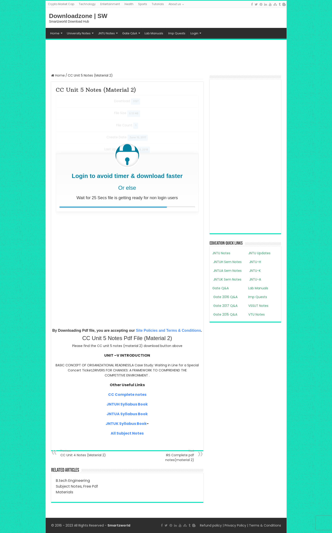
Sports (142, 4)
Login (194, 33)
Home (54, 33)
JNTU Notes (106, 33)
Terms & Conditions (265, 525)
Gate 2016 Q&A (224, 297)
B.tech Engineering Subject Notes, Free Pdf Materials (77, 486)
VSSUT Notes (258, 305)
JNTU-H (254, 262)
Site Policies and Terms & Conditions (168, 330)
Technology (87, 4)
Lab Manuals (154, 33)
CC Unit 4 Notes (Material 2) (84, 453)
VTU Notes (256, 314)
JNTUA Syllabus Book (127, 414)
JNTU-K (254, 270)
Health (129, 4)
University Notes (79, 33)
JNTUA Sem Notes (227, 270)
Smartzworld (118, 525)
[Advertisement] (166, 56)
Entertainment (110, 4)
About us (175, 4)
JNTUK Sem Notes (226, 279)
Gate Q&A (129, 33)
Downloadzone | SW (78, 15)
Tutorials (158, 4)
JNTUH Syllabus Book (127, 404)
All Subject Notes (127, 433)
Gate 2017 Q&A (224, 305)
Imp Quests (176, 33)
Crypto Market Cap (61, 4)
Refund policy (211, 525)
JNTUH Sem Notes (227, 262)
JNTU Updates (259, 253)
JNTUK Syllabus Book (126, 423)
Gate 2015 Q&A (224, 314)
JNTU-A (254, 279)
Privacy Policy (235, 525)
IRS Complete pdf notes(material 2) (170, 455)
